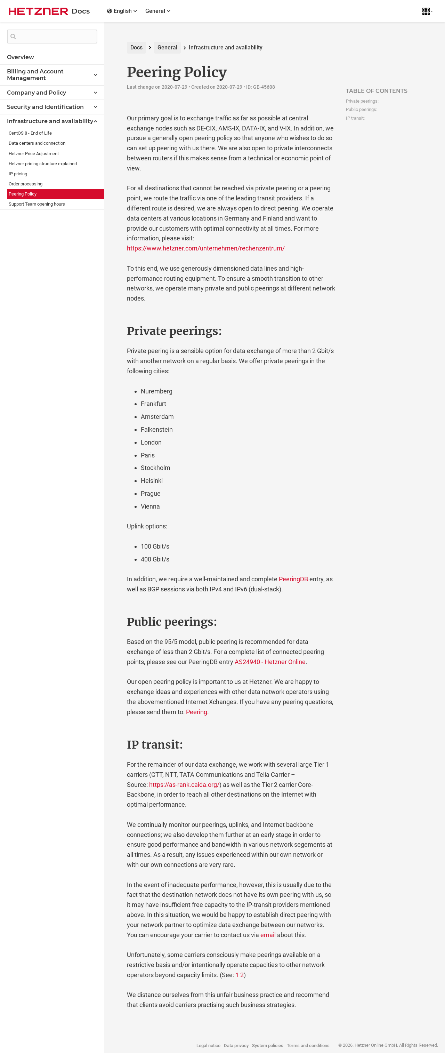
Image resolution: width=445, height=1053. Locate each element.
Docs (136, 47)
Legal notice (208, 1045)
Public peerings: (361, 109)
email (268, 935)
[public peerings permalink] (112, 622)
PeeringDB (293, 579)
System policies (267, 1045)
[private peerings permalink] (112, 331)
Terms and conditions (308, 1045)
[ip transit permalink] (112, 744)
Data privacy (236, 1045)
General (167, 47)
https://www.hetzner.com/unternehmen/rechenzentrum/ (206, 248)
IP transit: (355, 118)
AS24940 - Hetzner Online (270, 661)
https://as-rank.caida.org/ (184, 784)
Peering (196, 712)
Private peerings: (362, 101)
